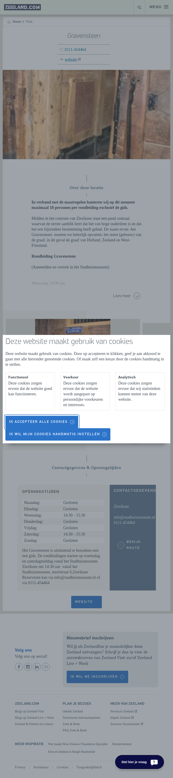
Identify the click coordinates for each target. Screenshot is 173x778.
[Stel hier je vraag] (139, 762)
